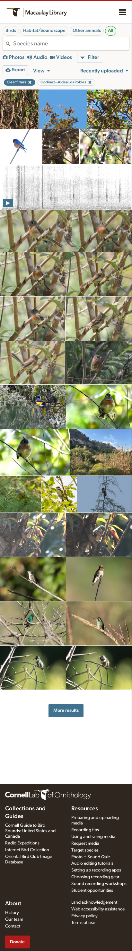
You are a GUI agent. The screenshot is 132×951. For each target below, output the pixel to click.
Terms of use (83, 922)
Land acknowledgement (94, 902)
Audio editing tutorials (92, 863)
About (13, 904)
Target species (85, 850)
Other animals (87, 30)
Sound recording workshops (99, 883)
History (12, 912)
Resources (84, 809)
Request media (85, 843)
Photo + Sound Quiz (90, 857)
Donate (17, 941)
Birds (10, 30)
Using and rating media (93, 836)
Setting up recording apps (96, 870)
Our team (14, 919)
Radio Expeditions (22, 843)
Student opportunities (92, 890)
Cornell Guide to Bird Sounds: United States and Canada (30, 831)
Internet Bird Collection (27, 850)
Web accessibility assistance (98, 909)
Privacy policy (84, 916)
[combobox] (71, 43)
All (110, 30)
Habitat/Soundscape (44, 30)
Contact (12, 926)
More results (66, 710)
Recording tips (85, 830)
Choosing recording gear (95, 877)
